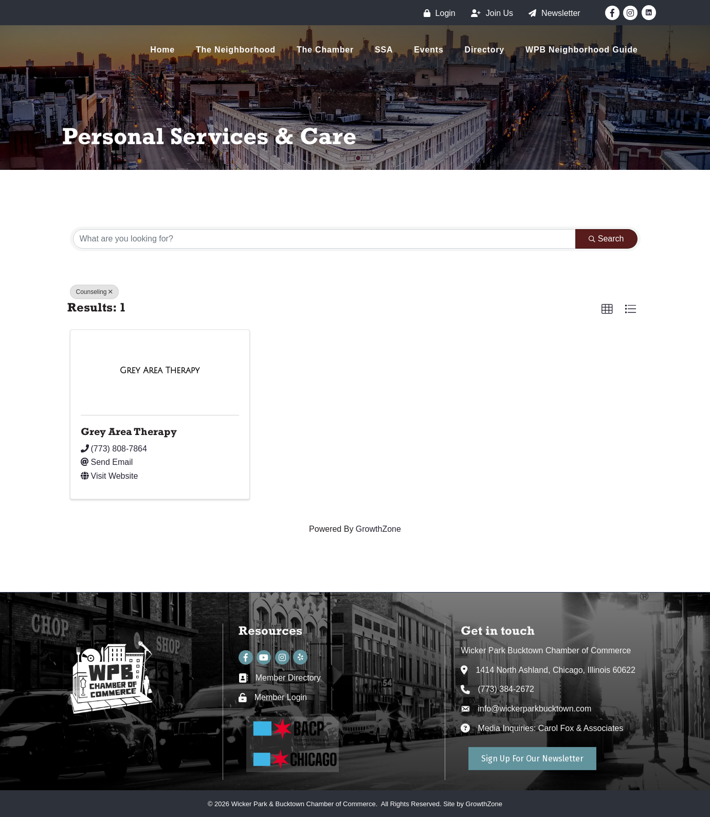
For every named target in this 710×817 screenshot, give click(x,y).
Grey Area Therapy (129, 431)
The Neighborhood (236, 49)
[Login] (437, 13)
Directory (484, 49)
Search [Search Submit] (606, 238)
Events (428, 49)
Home (162, 49)
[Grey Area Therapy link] (160, 371)
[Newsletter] (551, 13)
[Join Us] (489, 13)
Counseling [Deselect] (94, 291)
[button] (607, 309)
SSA (384, 49)
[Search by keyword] (324, 239)
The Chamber (325, 49)
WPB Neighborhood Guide (581, 49)
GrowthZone (378, 529)
